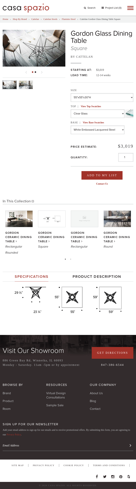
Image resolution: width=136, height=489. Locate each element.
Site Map (18, 465)
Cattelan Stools (50, 19)
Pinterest (120, 475)
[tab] (31, 276)
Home (5, 19)
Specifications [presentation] (31, 276)
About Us (96, 393)
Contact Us (102, 183)
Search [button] (89, 7)
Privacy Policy (14, 434)
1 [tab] (65, 259)
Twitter (104, 475)
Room (7, 409)
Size (74, 90)
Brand (7, 393)
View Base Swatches (93, 122)
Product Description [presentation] (97, 276)
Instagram (112, 475)
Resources (56, 385)
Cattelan (35, 19)
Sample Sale (55, 405)
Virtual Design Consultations (56, 395)
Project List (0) (112, 7)
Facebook (97, 475)
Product (8, 401)
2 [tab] (70, 259)
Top (86, 106)
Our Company (103, 385)
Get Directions (112, 352)
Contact (95, 409)
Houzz (128, 475)
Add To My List (102, 175)
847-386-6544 (112, 364)
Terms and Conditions (109, 465)
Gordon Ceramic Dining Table (18, 237)
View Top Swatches (91, 106)
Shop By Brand (20, 19)
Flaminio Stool (69, 19)
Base (87, 122)
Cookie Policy (74, 465)
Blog (93, 401)
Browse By (13, 385)
